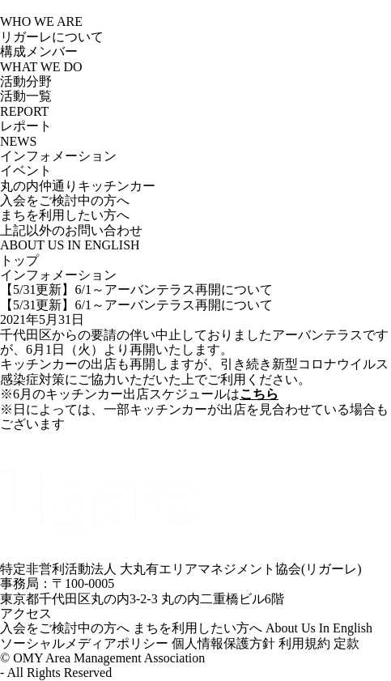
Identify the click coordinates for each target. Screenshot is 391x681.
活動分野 (26, 81)
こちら (259, 394)
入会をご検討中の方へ (65, 200)
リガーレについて (52, 37)
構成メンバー (39, 51)
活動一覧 (26, 96)
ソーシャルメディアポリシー (84, 643)
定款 (346, 643)
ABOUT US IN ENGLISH (70, 245)
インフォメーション (58, 156)
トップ (19, 260)
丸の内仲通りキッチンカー (77, 186)
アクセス (30, 613)
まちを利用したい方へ (65, 215)
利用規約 (304, 643)
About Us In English (319, 628)
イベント (26, 170)
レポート (26, 126)
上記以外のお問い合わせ (71, 230)
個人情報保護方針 (223, 643)
